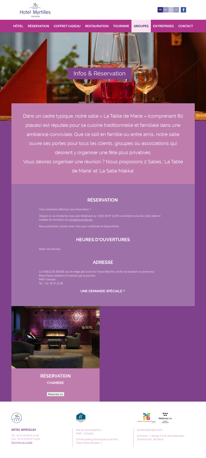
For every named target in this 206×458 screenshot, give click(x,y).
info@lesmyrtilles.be (81, 219)
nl (171, 9)
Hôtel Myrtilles (35, 10)
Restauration (97, 26)
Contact (185, 26)
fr (160, 9)
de (176, 9)
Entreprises (163, 26)
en (165, 9)
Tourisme (121, 26)
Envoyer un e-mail (21, 442)
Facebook (183, 9)
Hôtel (18, 26)
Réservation (38, 26)
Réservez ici (55, 394)
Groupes (141, 26)
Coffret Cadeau (67, 26)
